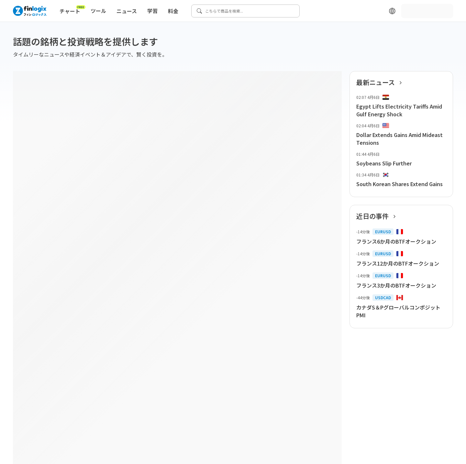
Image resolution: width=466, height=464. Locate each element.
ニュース (126, 11)
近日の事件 (378, 216)
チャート (72, 10)
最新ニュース (381, 82)
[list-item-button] (401, 106)
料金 (173, 11)
